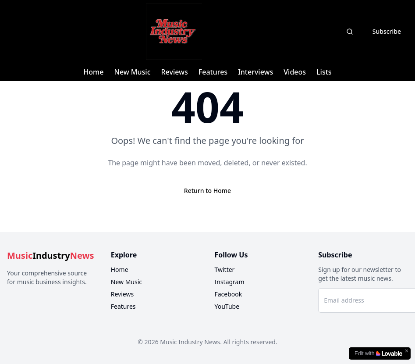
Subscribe (386, 31)
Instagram (230, 282)
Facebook (228, 294)
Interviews (255, 72)
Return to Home (207, 190)
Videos (295, 72)
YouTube (227, 306)
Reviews (174, 72)
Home (93, 72)
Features (213, 72)
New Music (132, 72)
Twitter (225, 269)
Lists (324, 72)
